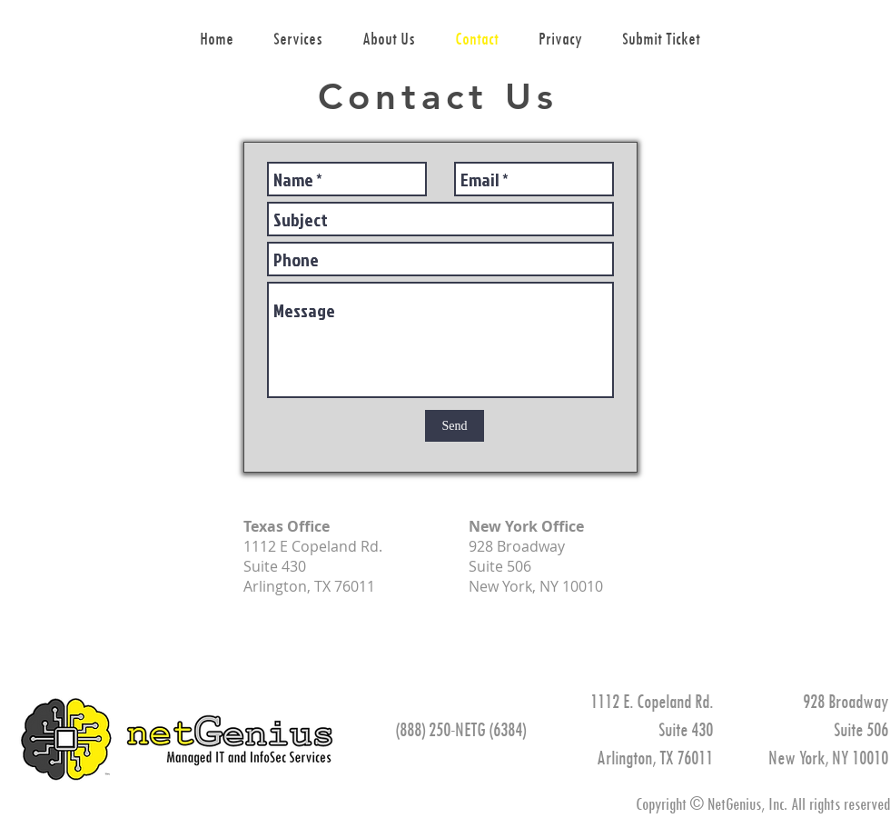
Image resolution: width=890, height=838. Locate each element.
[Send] (454, 426)
